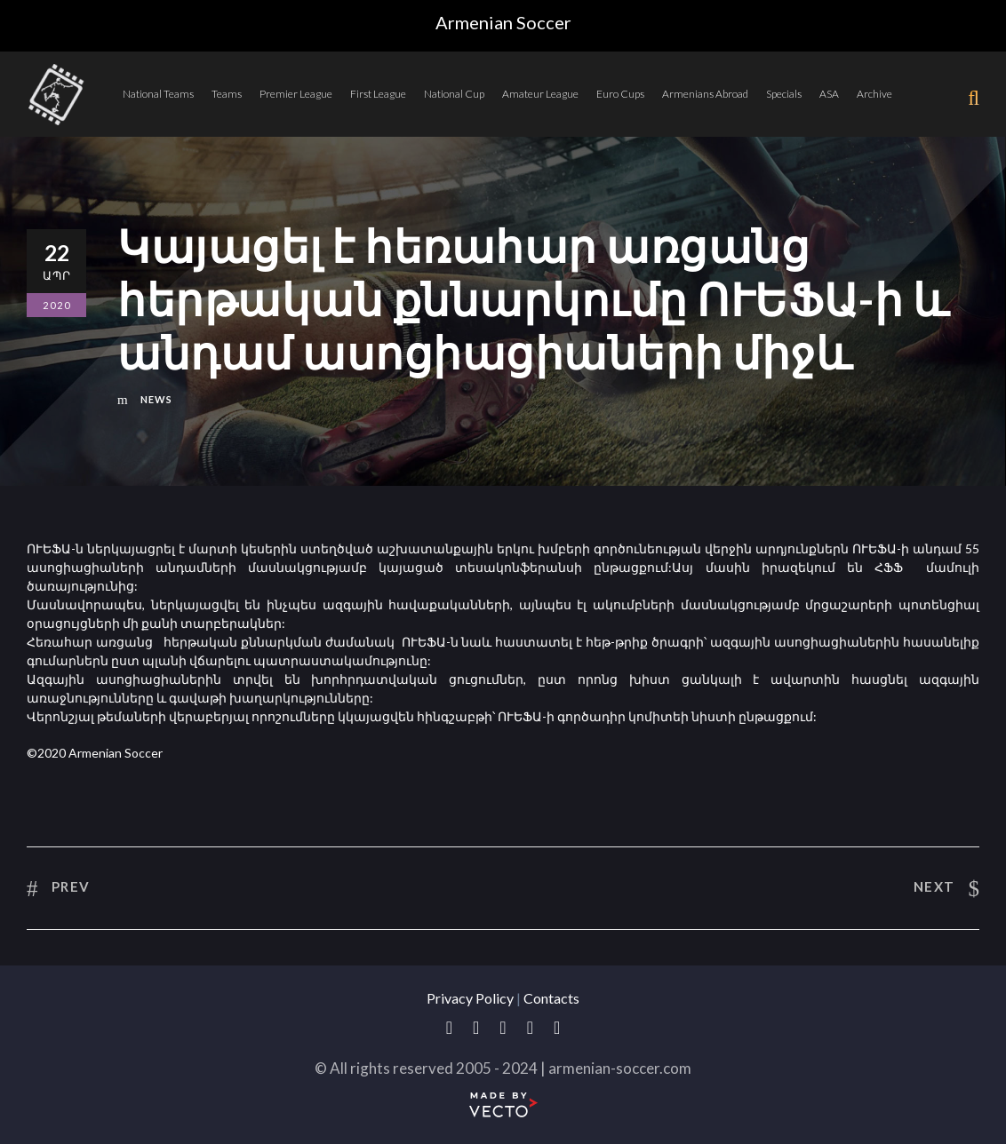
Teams (227, 93)
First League (378, 93)
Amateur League (540, 93)
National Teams (158, 93)
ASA (829, 93)
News (156, 399)
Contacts (551, 997)
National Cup (454, 93)
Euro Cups (620, 93)
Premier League (295, 93)
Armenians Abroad (705, 93)
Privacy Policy (470, 997)
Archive (874, 93)
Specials (784, 93)
